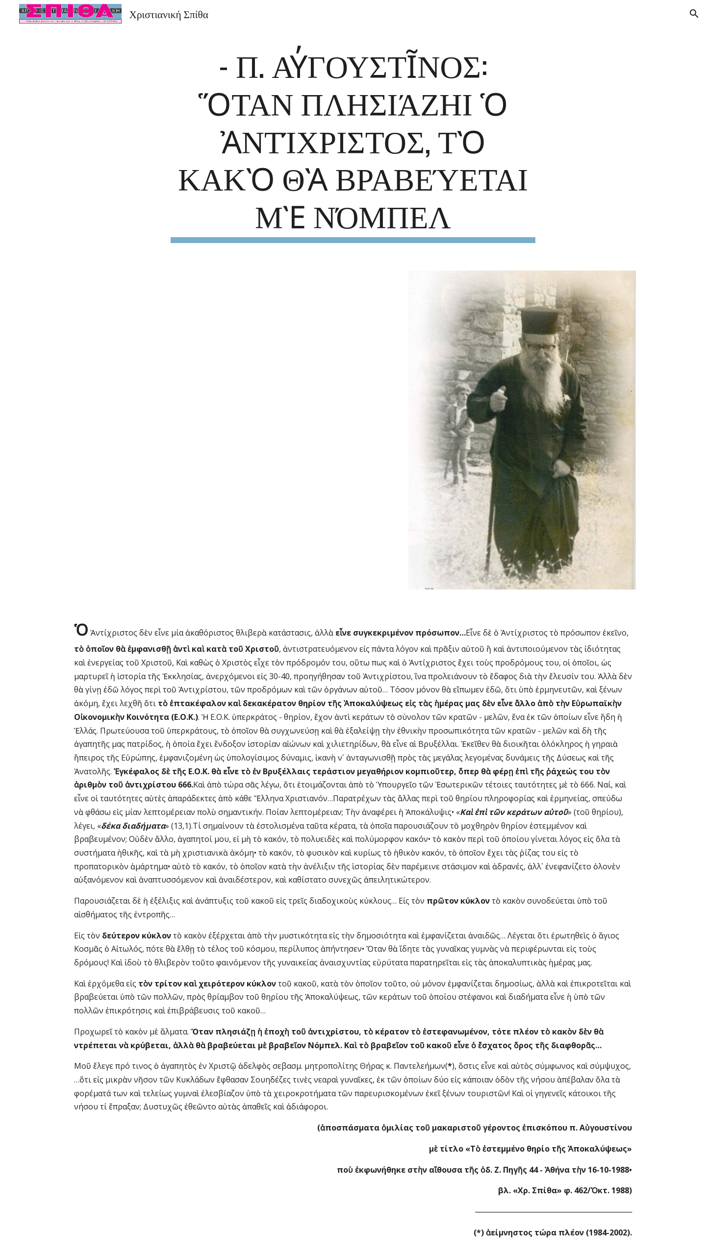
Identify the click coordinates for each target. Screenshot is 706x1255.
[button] (694, 13)
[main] (353, 144)
